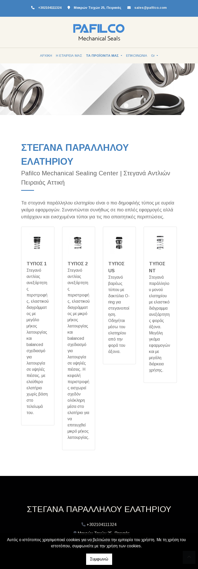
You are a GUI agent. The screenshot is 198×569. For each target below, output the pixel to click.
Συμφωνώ (99, 559)
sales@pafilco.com (150, 8)
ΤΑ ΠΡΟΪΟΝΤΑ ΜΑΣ (103, 55)
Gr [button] (153, 55)
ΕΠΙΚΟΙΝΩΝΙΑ (136, 55)
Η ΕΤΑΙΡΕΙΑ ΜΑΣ (69, 55)
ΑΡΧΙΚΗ (46, 55)
